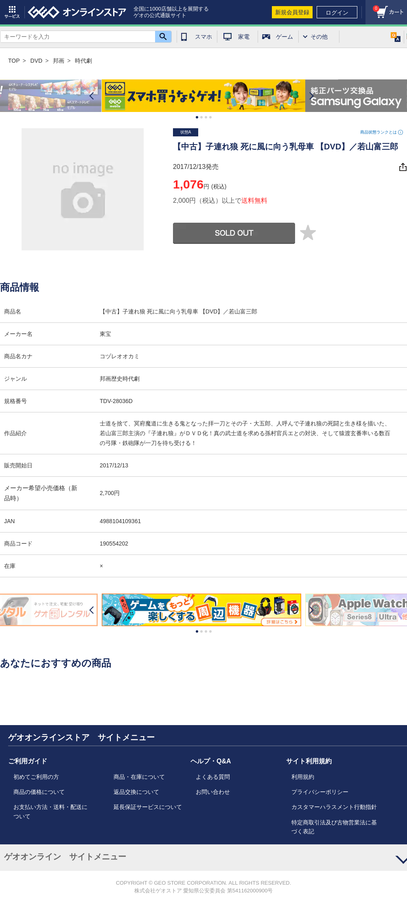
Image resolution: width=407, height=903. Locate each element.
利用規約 (302, 777)
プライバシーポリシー (319, 792)
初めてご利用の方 (36, 777)
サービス (12, 12)
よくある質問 (213, 777)
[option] (203, 95)
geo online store (76, 12)
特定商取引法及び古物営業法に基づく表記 (334, 827)
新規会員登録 (292, 12)
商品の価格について (39, 792)
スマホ (203, 36)
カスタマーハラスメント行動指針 (334, 807)
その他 (319, 36)
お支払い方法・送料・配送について (50, 811)
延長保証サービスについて (148, 807)
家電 (243, 36)
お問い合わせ (213, 792)
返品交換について (136, 792)
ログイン (337, 12)
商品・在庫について (139, 777)
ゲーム (284, 36)
